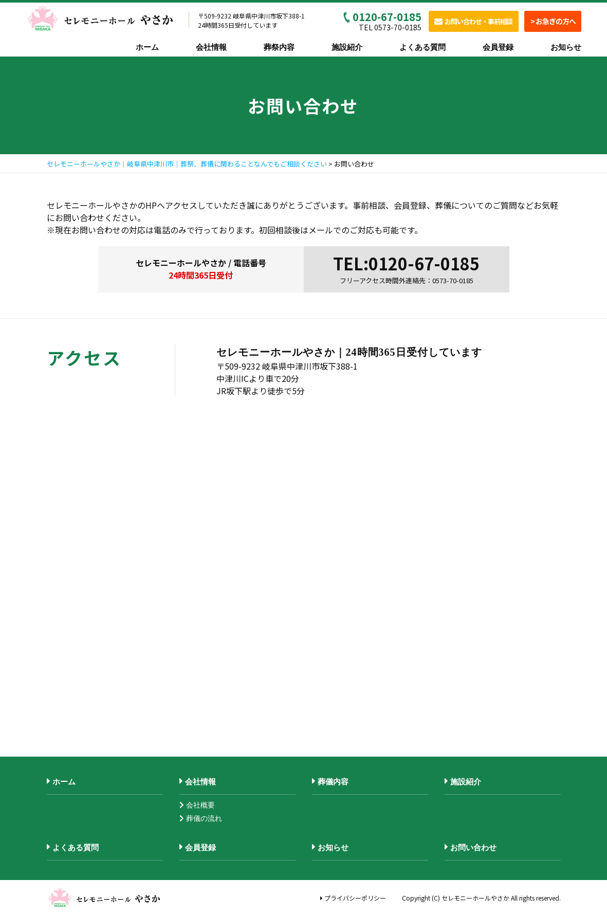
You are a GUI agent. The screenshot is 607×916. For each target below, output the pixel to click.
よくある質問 (422, 47)
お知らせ (565, 47)
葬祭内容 (279, 47)
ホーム (147, 47)
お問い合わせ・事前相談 (473, 21)
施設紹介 (347, 47)
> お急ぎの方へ (553, 21)
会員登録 (498, 47)
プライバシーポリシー (353, 897)
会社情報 (211, 47)
